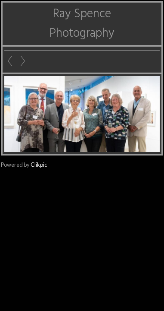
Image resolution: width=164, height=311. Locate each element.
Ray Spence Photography (82, 23)
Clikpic (39, 164)
